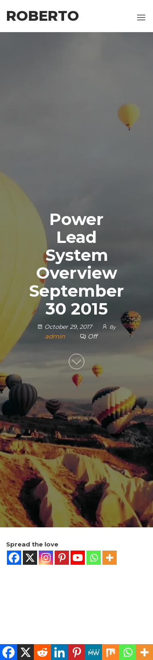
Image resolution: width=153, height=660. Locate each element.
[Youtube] (78, 558)
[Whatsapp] (93, 558)
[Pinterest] (62, 558)
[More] (109, 558)
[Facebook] (14, 558)
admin (56, 336)
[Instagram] (46, 558)
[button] (141, 17)
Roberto (42, 15)
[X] (30, 558)
